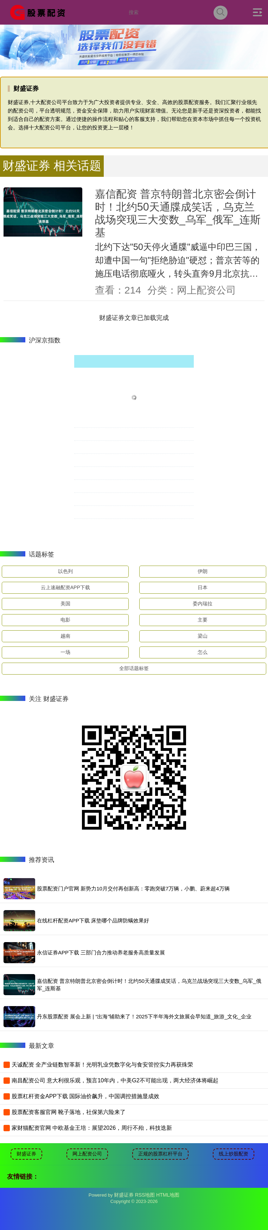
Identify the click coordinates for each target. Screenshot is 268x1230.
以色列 (65, 571)
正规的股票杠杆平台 (160, 1154)
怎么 (203, 652)
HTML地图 (167, 1195)
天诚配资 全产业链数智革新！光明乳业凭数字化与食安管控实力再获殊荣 (102, 1065)
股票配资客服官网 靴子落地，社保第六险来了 (69, 1112)
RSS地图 (145, 1195)
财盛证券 (26, 1154)
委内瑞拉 (202, 603)
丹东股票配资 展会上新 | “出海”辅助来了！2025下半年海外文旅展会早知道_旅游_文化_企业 (144, 1016)
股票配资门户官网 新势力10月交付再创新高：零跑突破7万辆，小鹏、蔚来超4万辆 (133, 888)
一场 (65, 652)
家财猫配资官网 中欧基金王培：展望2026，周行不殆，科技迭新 (92, 1128)
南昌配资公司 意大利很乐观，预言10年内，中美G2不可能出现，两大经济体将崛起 (115, 1080)
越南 (65, 636)
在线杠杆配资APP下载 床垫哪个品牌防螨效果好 (93, 920)
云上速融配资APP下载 (65, 587)
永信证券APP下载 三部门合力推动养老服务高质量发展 (101, 952)
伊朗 (203, 571)
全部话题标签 (134, 668)
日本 (203, 587)
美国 (65, 603)
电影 (65, 620)
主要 (203, 620)
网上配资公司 (87, 1154)
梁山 (203, 636)
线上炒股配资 (233, 1154)
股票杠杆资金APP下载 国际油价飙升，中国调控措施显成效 (85, 1096)
